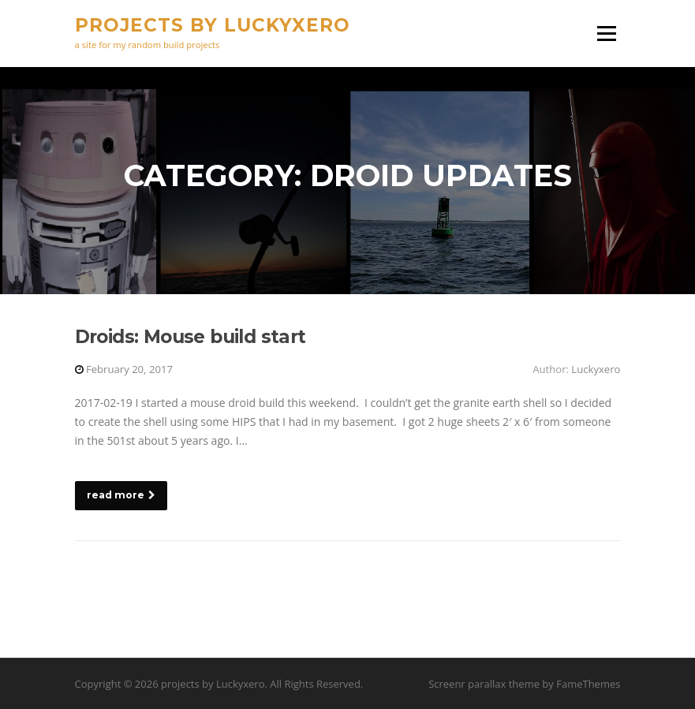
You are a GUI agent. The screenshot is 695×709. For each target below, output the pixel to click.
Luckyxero (595, 369)
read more (121, 495)
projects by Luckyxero (212, 25)
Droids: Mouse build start (190, 337)
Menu (606, 33)
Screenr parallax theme (484, 684)
